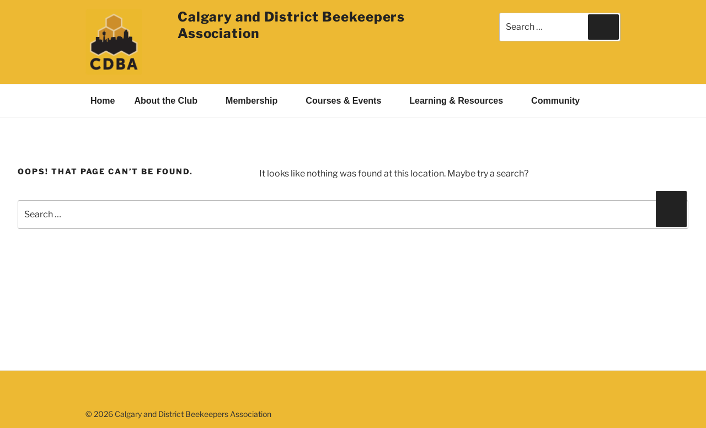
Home (102, 100)
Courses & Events (349, 100)
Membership (257, 100)
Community (561, 100)
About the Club (171, 100)
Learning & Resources (462, 100)
